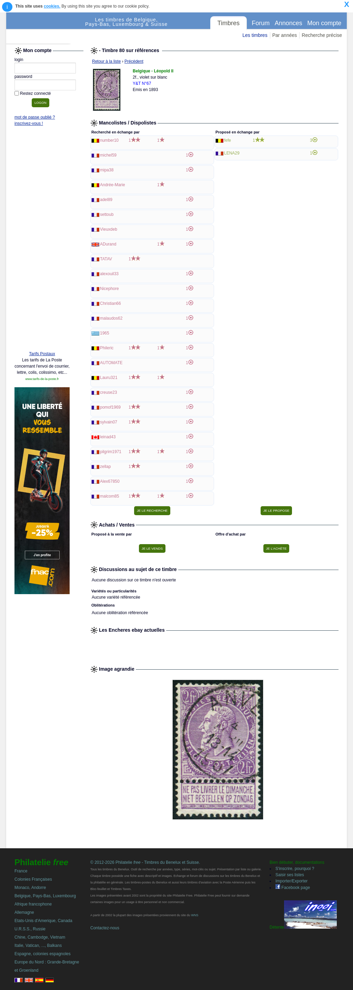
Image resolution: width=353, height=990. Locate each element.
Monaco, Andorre (30, 887)
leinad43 (107, 436)
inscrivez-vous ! (28, 123)
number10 (109, 140)
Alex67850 (110, 481)
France (20, 871)
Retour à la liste (106, 61)
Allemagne (24, 912)
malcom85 (109, 496)
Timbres (229, 23)
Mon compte (324, 23)
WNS (194, 915)
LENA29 (232, 153)
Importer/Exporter (291, 881)
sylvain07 (108, 422)
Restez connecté (35, 93)
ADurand (108, 244)
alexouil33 (109, 273)
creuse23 (108, 392)
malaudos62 (111, 318)
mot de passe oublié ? (34, 117)
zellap (105, 466)
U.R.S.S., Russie (30, 929)
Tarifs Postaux (42, 353)
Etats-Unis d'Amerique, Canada (43, 920)
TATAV (106, 259)
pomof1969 (110, 407)
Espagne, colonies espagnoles (42, 953)
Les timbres (254, 35)
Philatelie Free (45, 28)
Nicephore (109, 288)
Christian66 (110, 303)
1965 (104, 333)
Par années (284, 35)
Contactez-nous (104, 928)
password (23, 76)
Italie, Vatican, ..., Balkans (38, 945)
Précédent (133, 61)
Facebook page (292, 887)
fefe (227, 140)
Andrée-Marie (112, 184)
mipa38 (106, 170)
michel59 (108, 155)
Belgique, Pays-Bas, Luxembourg (45, 895)
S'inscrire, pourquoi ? (294, 868)
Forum (261, 23)
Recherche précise (322, 35)
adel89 (106, 199)
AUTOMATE (111, 362)
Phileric (106, 348)
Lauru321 (109, 377)
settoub (106, 214)
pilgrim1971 (110, 451)
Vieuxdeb (108, 229)
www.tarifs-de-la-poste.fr (42, 379)
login (18, 59)
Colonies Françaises (33, 879)
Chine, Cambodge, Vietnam (39, 937)
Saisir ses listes (289, 874)
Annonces (288, 23)
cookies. (52, 6)
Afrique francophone (33, 904)
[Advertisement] (42, 240)
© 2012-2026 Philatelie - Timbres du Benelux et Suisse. (145, 862)
